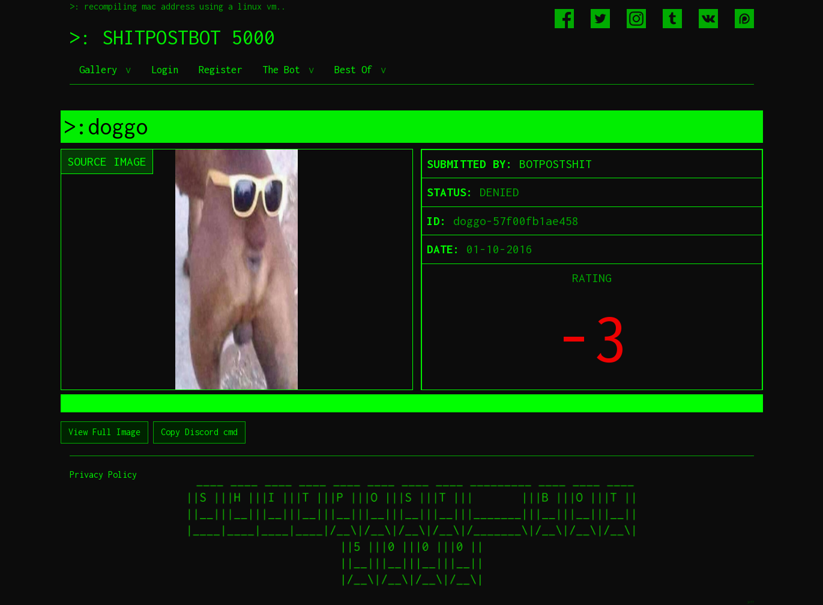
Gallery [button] (100, 70)
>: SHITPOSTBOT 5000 (172, 37)
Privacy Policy (103, 474)
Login (164, 70)
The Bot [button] (284, 70)
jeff (750, 602)
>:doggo (106, 126)
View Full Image (104, 432)
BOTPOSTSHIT (555, 163)
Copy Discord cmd (199, 432)
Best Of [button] (356, 70)
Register (220, 70)
